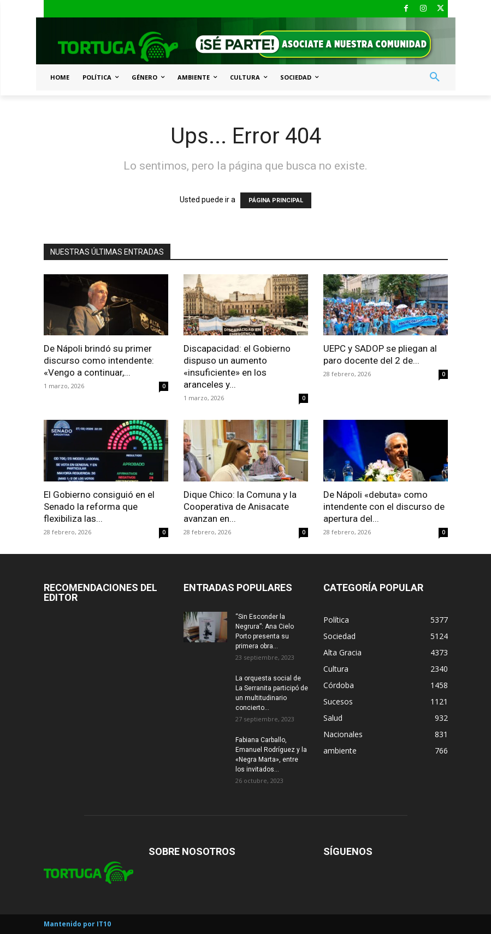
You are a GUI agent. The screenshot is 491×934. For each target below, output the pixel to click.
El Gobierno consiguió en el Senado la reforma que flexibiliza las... (99, 506)
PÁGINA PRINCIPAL (276, 200)
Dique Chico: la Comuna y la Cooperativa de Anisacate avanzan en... (240, 506)
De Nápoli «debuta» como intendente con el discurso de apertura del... (384, 506)
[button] (435, 77)
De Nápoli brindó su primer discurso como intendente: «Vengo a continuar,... (99, 360)
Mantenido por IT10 (77, 924)
